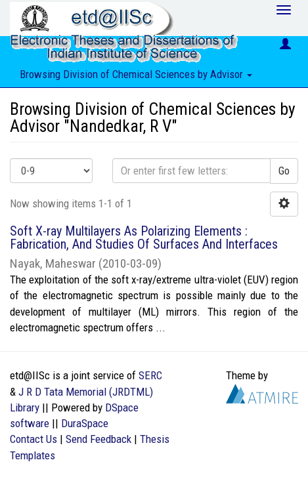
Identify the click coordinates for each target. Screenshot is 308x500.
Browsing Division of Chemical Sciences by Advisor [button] (136, 74)
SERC (150, 375)
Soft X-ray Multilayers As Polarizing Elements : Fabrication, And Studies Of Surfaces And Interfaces (144, 237)
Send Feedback (98, 439)
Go (284, 170)
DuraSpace (84, 423)
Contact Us (33, 439)
